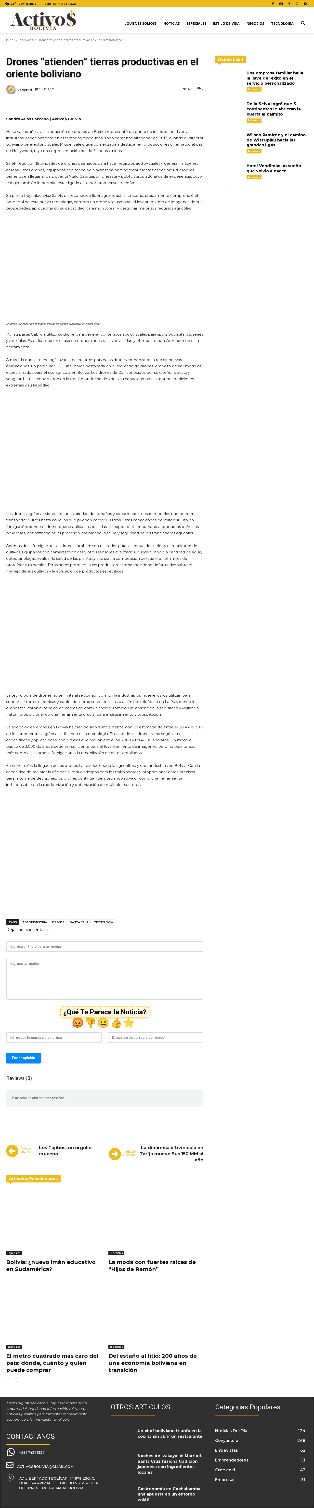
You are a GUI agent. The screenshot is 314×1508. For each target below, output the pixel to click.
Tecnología (282, 23)
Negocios (255, 23)
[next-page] (17, 1382)
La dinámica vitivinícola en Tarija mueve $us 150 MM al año (171, 1154)
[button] (303, 24)
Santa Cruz (79, 922)
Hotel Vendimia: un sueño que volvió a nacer (274, 168)
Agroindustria (35, 922)
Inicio (9, 40)
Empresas (254, 89)
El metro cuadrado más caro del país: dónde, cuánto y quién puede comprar (52, 1363)
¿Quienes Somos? (141, 23)
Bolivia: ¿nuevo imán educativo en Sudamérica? (51, 1266)
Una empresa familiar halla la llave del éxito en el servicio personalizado (275, 78)
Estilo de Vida (226, 23)
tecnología (103, 922)
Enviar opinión (23, 1058)
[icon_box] (25, 1452)
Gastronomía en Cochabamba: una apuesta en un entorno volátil (169, 1494)
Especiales (196, 23)
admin (27, 89)
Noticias (171, 23)
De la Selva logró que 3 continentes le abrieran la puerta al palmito (274, 109)
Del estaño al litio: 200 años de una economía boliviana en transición (152, 1363)
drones (58, 922)
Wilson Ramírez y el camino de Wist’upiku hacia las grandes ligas (276, 140)
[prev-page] (9, 1382)
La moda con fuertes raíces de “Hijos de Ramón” (152, 1266)
